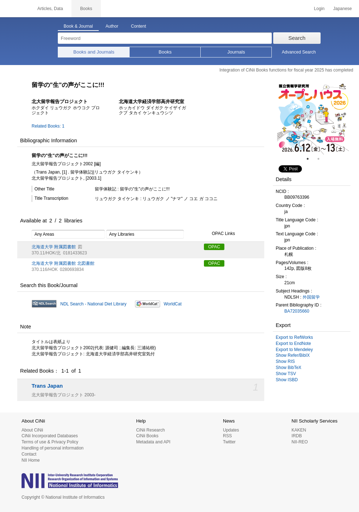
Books (165, 52)
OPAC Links (219, 234)
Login (319, 8)
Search (297, 38)
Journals (236, 52)
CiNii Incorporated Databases (50, 435)
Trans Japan (47, 386)
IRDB (297, 435)
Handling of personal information (53, 448)
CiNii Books (147, 435)
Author (112, 26)
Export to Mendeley (294, 349)
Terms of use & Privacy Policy (50, 441)
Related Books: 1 (48, 126)
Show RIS (285, 361)
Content (138, 26)
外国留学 (311, 297)
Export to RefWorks (294, 337)
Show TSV (286, 373)
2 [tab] (321, 158)
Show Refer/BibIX (293, 355)
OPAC (214, 246)
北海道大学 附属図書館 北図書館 (63, 263)
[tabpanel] (313, 118)
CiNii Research (150, 430)
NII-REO (300, 441)
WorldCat (173, 303)
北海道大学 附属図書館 (54, 246)
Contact (29, 454)
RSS (227, 435)
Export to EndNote (293, 343)
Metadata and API (153, 441)
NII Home (31, 460)
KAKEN (299, 430)
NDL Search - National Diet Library (93, 303)
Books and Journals (93, 52)
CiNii (14, 8)
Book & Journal (78, 26)
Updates (231, 430)
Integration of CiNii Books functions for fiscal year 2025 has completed (286, 70)
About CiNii (32, 430)
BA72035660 (296, 311)
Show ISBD (287, 379)
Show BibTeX (288, 367)
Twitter (229, 441)
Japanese (342, 8)
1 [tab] (310, 158)
